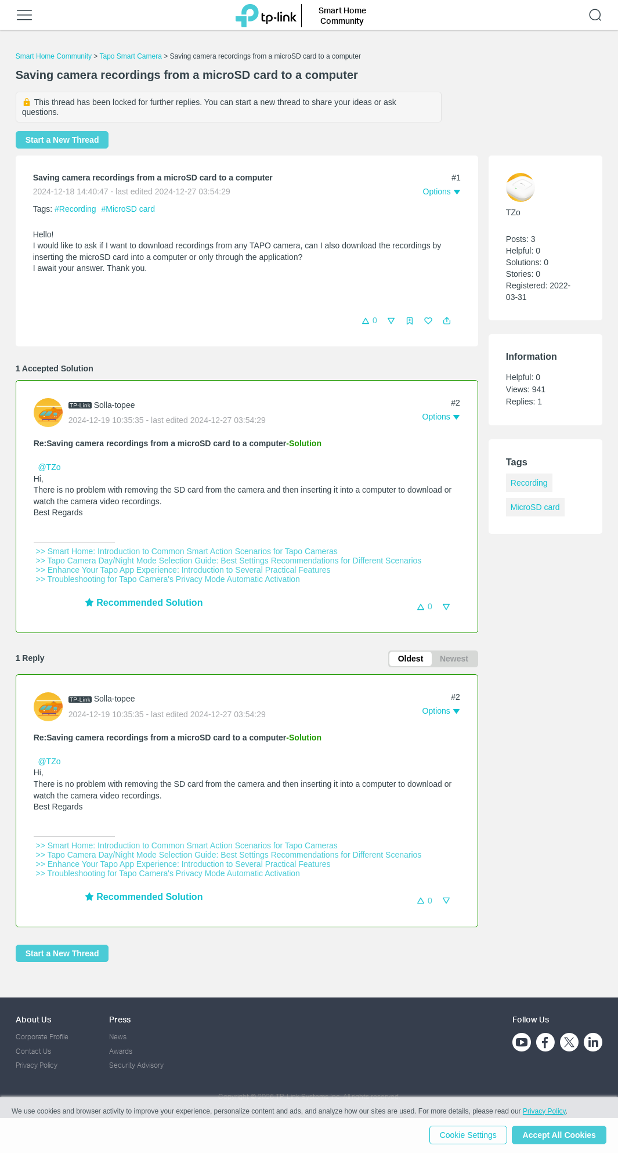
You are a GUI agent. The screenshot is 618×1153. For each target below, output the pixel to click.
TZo (513, 212)
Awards (120, 1051)
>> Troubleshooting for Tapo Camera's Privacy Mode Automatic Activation (168, 579)
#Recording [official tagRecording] (77, 209)
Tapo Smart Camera (130, 56)
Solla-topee (114, 405)
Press (120, 1019)
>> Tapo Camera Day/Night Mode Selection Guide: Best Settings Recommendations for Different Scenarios (229, 560)
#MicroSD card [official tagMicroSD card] (128, 209)
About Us (33, 1019)
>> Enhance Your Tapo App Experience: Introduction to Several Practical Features (183, 569)
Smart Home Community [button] (342, 15)
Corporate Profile (42, 1037)
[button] (446, 321)
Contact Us (33, 1051)
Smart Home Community (54, 56)
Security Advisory (136, 1065)
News (118, 1037)
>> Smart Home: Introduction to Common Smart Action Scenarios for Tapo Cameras (187, 551)
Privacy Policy (36, 1065)
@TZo (49, 467)
